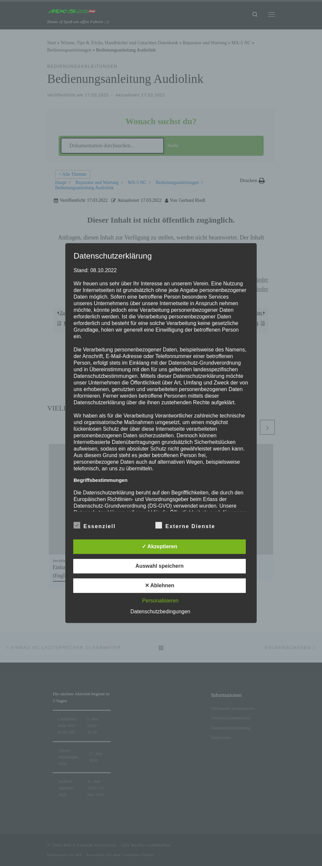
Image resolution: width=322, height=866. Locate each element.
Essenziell (94, 525)
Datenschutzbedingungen (160, 611)
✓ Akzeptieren (159, 546)
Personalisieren (160, 600)
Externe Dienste (185, 525)
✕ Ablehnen (160, 585)
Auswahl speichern (160, 566)
